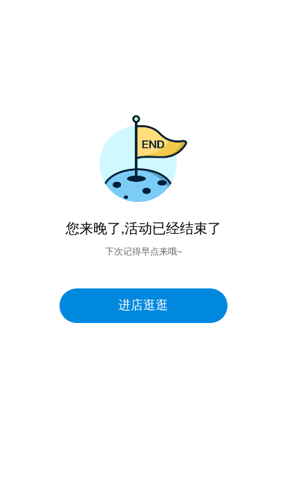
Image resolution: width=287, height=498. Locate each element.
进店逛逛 (143, 305)
